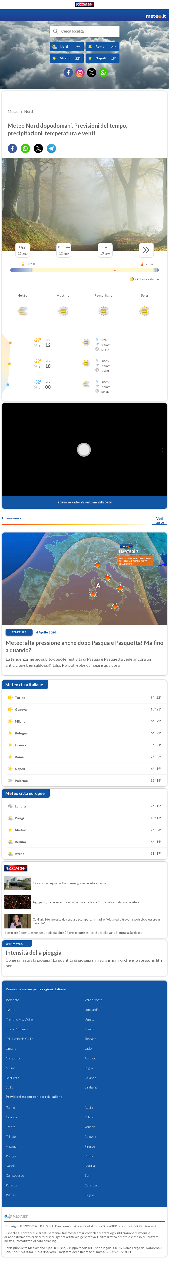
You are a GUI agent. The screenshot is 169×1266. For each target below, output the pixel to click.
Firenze (90, 1146)
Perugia (11, 1156)
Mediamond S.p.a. (40, 1248)
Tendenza (19, 632)
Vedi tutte (159, 520)
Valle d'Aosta (93, 1000)
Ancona (11, 1146)
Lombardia (92, 1009)
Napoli (10, 1166)
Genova (11, 1117)
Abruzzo (90, 1058)
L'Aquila (90, 1166)
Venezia (90, 1127)
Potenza (11, 1185)
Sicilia (9, 1087)
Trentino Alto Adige (19, 1019)
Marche (90, 1029)
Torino (10, 1107)
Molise (10, 1068)
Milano (89, 1117)
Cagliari (90, 1195)
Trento (11, 1127)
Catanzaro (92, 1185)
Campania (13, 1058)
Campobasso (15, 1175)
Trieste (11, 1137)
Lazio (88, 1048)
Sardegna (91, 1087)
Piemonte (12, 1000)
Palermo (11, 1195)
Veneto (90, 1019)
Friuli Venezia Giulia (19, 1039)
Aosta (89, 1107)
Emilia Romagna (17, 1029)
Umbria (11, 1048)
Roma (89, 1156)
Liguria (10, 1009)
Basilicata (12, 1078)
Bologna (90, 1137)
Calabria (90, 1078)
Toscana (90, 1039)
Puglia (89, 1068)
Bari (87, 1175)
